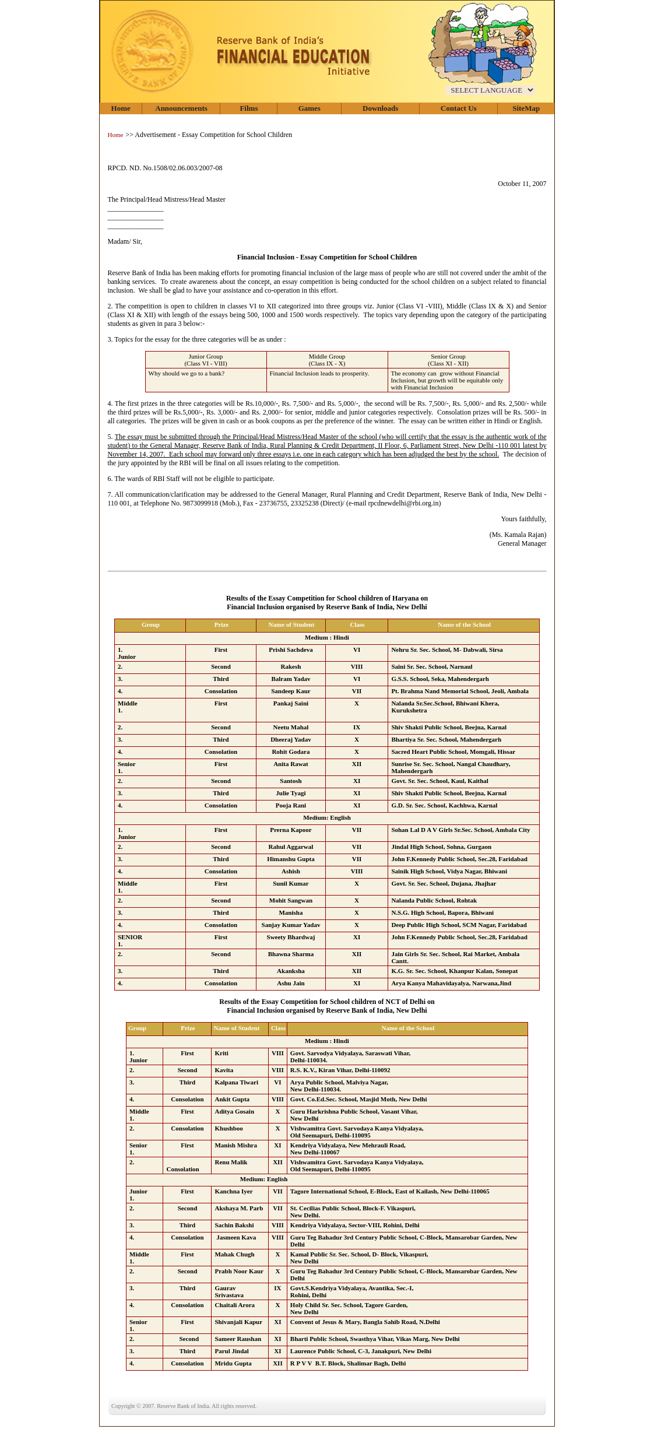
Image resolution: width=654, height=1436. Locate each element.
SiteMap (526, 108)
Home (121, 108)
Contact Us (459, 108)
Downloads (380, 108)
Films (249, 108)
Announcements (181, 108)
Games (309, 108)
